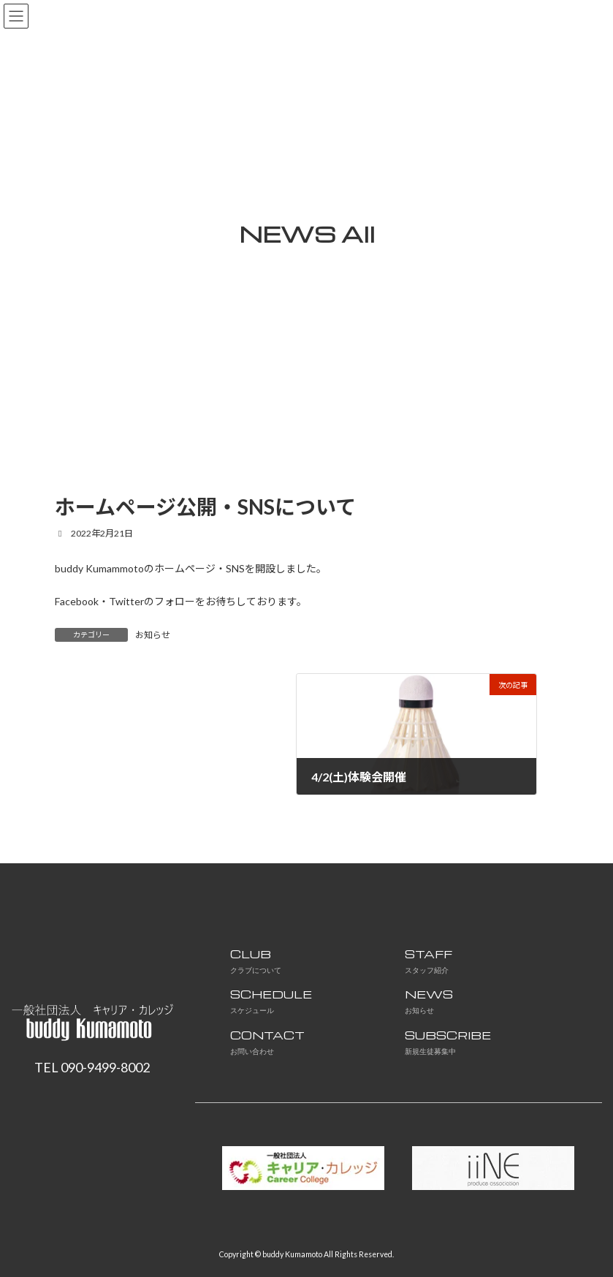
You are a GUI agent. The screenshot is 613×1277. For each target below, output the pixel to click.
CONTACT (267, 1042)
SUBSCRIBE (448, 1042)
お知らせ (152, 634)
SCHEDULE (271, 1001)
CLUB (255, 960)
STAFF (428, 960)
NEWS (429, 1001)
